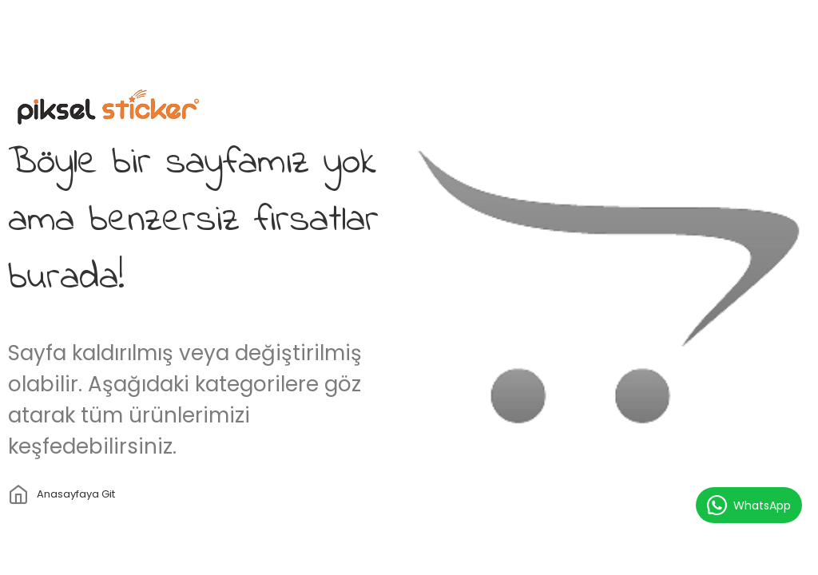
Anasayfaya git (76, 494)
